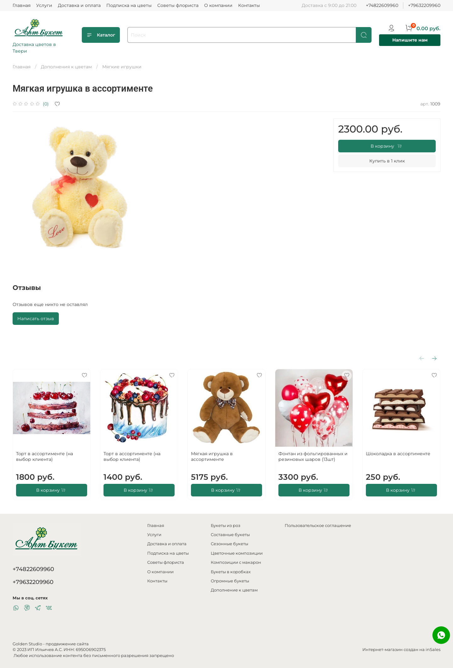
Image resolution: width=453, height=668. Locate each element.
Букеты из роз (225, 525)
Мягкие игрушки (122, 67)
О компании (218, 5)
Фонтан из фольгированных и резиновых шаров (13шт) (313, 456)
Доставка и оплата (79, 5)
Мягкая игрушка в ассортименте (212, 456)
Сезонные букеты (229, 543)
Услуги (44, 5)
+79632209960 (424, 5)
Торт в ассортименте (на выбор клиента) (44, 456)
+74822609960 (382, 5)
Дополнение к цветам (234, 590)
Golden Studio (27, 644)
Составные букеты (230, 534)
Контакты (249, 5)
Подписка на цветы (129, 5)
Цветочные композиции (237, 553)
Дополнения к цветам (66, 67)
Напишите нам (410, 40)
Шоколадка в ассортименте (398, 453)
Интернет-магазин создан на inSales (401, 649)
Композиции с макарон (236, 562)
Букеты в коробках (231, 571)
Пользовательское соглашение (318, 525)
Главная (22, 5)
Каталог (101, 35)
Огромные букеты (230, 581)
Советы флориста (178, 5)
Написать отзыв (35, 318)
